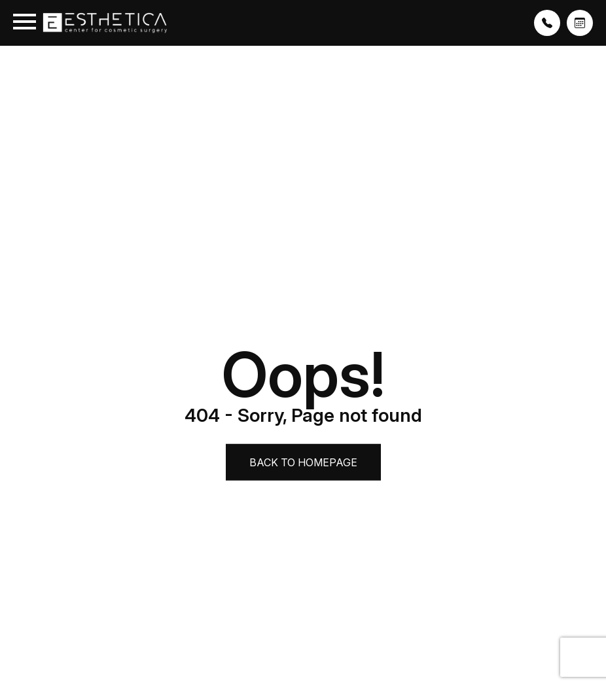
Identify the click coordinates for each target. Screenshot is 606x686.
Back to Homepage (303, 462)
